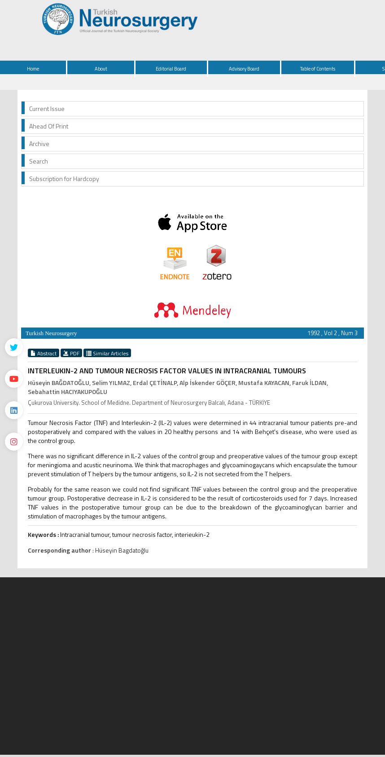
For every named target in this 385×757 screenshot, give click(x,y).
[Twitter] (14, 347)
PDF (71, 353)
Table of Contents (317, 68)
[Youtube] (14, 379)
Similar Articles (107, 353)
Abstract (44, 353)
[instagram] (14, 442)
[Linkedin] (14, 410)
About (101, 68)
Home (33, 68)
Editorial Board (171, 68)
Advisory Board (244, 68)
